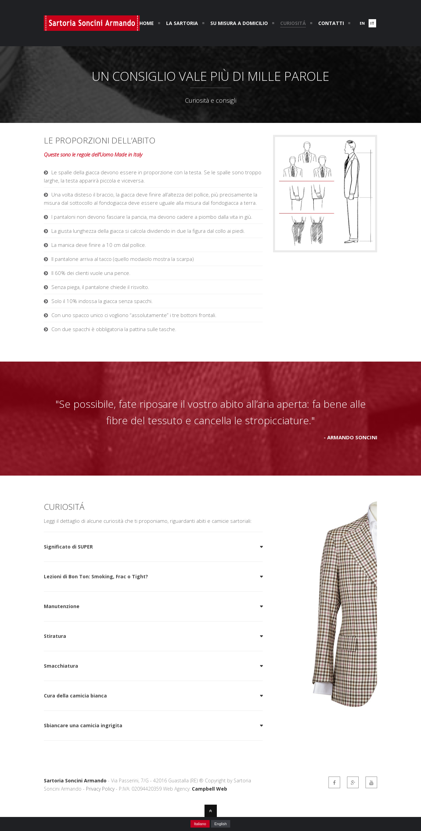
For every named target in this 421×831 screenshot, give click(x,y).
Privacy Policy (100, 788)
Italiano (200, 824)
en (362, 23)
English (220, 824)
